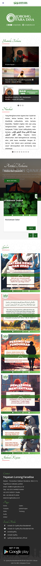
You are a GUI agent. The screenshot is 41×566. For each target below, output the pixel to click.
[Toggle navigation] (3, 3)
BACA (31, 228)
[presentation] (31, 235)
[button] (18, 105)
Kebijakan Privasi (25, 563)
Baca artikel (12, 180)
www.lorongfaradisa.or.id (11, 498)
